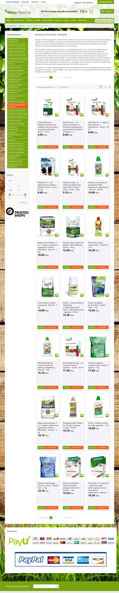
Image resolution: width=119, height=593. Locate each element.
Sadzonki (58, 20)
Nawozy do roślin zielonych (15, 97)
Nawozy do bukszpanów (13, 40)
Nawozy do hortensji (16, 48)
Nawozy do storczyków (17, 114)
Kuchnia (66, 20)
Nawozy (37, 20)
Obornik (11, 140)
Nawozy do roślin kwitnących (15, 91)
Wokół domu (82, 20)
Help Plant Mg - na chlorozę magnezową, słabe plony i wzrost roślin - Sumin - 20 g (72, 186)
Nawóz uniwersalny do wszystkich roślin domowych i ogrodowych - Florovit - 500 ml (98, 186)
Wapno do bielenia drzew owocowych (16, 144)
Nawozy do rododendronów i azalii (15, 135)
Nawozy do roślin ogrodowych (15, 86)
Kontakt (35, 2)
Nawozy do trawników (17, 117)
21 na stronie (64, 87)
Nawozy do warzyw (16, 71)
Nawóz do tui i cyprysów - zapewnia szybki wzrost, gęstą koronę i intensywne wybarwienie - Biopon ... (98, 488)
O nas (43, 2)
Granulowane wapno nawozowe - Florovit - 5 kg (47, 305)
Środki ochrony (47, 20)
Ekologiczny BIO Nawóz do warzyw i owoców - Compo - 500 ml (72, 425)
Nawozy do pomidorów (17, 58)
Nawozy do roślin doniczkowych (15, 75)
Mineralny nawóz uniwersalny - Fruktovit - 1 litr (98, 244)
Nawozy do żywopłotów (13, 128)
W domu (73, 20)
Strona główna (12, 2)
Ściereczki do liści (15, 161)
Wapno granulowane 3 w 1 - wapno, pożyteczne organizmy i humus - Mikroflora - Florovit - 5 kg (48, 427)
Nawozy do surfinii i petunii (16, 63)
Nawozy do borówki (16, 124)
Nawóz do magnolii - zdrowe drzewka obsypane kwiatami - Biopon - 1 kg (71, 486)
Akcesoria (29, 20)
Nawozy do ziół (14, 67)
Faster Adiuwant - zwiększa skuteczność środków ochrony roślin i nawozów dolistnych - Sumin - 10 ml (48, 127)
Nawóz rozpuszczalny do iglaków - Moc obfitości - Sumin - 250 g (73, 244)
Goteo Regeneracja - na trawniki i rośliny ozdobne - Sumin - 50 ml (73, 365)
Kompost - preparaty (16, 149)
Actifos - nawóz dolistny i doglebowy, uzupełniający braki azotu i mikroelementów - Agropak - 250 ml (73, 307)
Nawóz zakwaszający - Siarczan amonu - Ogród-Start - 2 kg (48, 485)
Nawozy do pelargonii (17, 55)
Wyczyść (24, 202)
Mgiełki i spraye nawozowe (14, 157)
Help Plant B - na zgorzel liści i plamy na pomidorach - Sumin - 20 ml (98, 125)
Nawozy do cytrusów (16, 45)
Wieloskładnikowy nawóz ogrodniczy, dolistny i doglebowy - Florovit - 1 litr (47, 366)
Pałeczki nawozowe (16, 152)
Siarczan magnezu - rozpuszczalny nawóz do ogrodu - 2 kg (98, 365)
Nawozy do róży (14, 120)
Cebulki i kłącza (18, 20)
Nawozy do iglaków (16, 101)
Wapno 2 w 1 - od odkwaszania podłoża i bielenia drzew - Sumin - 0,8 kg (48, 186)
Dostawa (25, 2)
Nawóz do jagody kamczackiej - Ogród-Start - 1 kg (97, 305)
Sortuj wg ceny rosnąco (47, 87)
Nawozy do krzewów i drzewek (17, 106)
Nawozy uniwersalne (16, 110)
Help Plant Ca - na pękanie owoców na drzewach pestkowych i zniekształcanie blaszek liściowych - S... (73, 127)
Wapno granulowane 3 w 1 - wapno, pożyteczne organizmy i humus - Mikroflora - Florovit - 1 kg (48, 247)
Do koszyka (51, 147)
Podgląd (41, 147)
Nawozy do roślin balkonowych (15, 81)
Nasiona (8, 20)
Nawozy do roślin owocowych (15, 166)
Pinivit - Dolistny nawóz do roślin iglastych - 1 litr (98, 424)
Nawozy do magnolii (16, 52)
